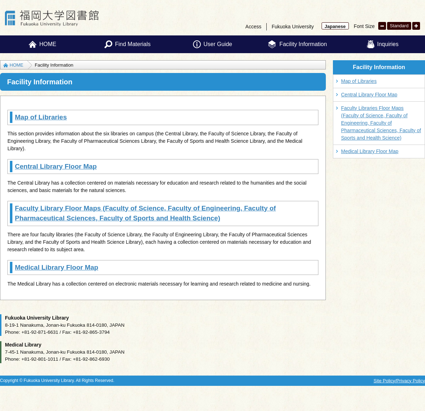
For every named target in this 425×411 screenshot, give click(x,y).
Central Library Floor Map (56, 166)
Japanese (335, 26)
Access (253, 26)
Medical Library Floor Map (56, 267)
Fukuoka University (293, 26)
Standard (399, 25)
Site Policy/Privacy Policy (399, 380)
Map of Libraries (41, 117)
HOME (16, 65)
